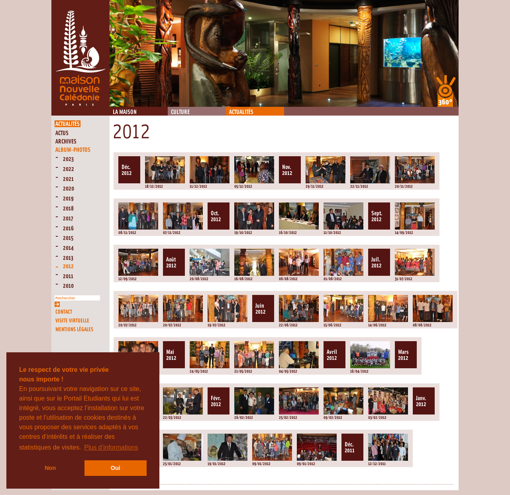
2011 (68, 276)
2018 (68, 209)
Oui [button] (115, 468)
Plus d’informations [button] (111, 447)
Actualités (241, 112)
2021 (68, 179)
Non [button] (50, 468)
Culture (180, 112)
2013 (68, 258)
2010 (68, 286)
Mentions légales (74, 329)
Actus (62, 133)
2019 (68, 199)
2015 (68, 238)
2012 (68, 266)
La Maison (125, 112)
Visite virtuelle (72, 320)
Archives (65, 142)
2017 (68, 219)
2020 (68, 189)
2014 (68, 248)
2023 (68, 159)
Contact (63, 311)
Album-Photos (72, 150)
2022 (68, 169)
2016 (68, 229)
